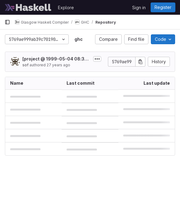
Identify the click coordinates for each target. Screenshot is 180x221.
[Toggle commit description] (97, 59)
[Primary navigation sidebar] (7, 22)
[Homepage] (28, 7)
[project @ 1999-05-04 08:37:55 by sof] (55, 59)
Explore (66, 7)
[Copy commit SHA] (140, 62)
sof (25, 65)
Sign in (139, 7)
